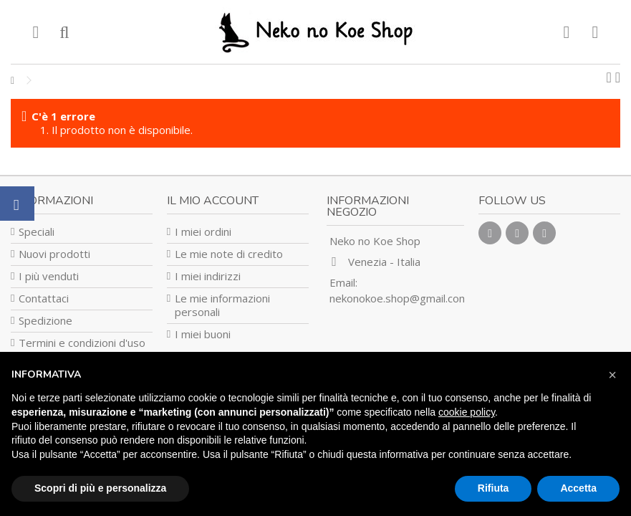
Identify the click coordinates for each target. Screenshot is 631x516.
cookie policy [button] (466, 412)
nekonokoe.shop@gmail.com (398, 298)
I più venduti (49, 276)
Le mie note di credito (229, 254)
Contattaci (44, 298)
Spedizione (45, 321)
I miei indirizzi (208, 276)
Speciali (36, 232)
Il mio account (213, 201)
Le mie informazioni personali (222, 305)
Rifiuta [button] (493, 488)
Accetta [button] (578, 488)
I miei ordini (203, 232)
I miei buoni (203, 334)
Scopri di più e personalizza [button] (100, 488)
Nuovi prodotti (54, 254)
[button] (612, 374)
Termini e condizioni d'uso (82, 343)
